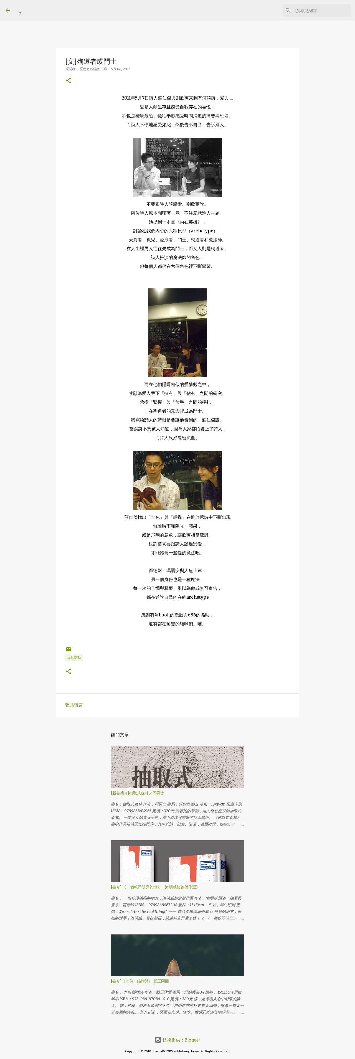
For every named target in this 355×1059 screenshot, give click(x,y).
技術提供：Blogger (177, 1039)
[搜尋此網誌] (321, 10)
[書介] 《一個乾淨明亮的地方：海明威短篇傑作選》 (155, 887)
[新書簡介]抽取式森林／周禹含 (137, 793)
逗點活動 (74, 657)
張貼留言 (74, 704)
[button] (68, 81)
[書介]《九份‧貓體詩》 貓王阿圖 (140, 981)
